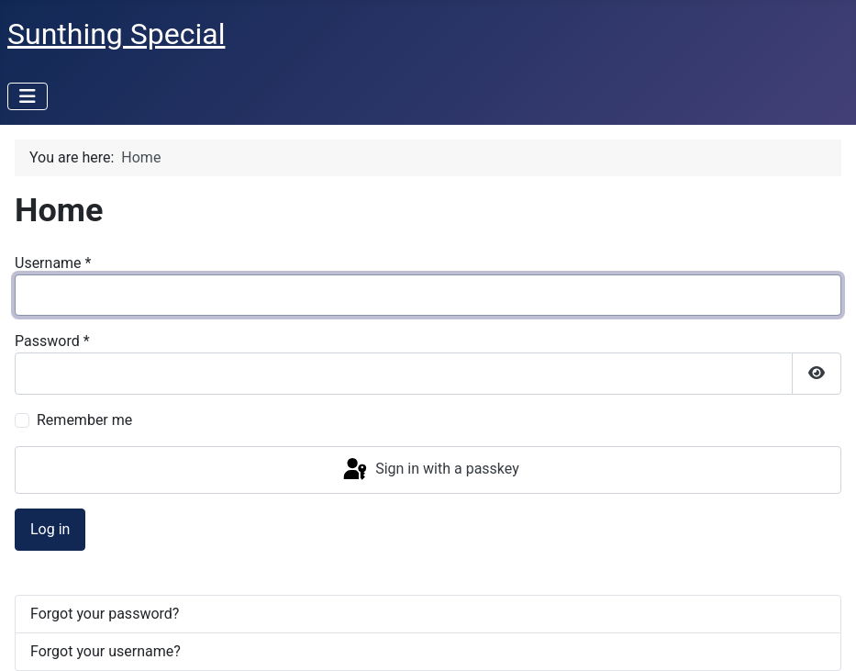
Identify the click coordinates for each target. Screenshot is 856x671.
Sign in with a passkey (429, 470)
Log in (50, 529)
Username (53, 263)
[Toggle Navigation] (27, 96)
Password (52, 341)
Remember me (84, 420)
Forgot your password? (104, 613)
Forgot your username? (105, 651)
